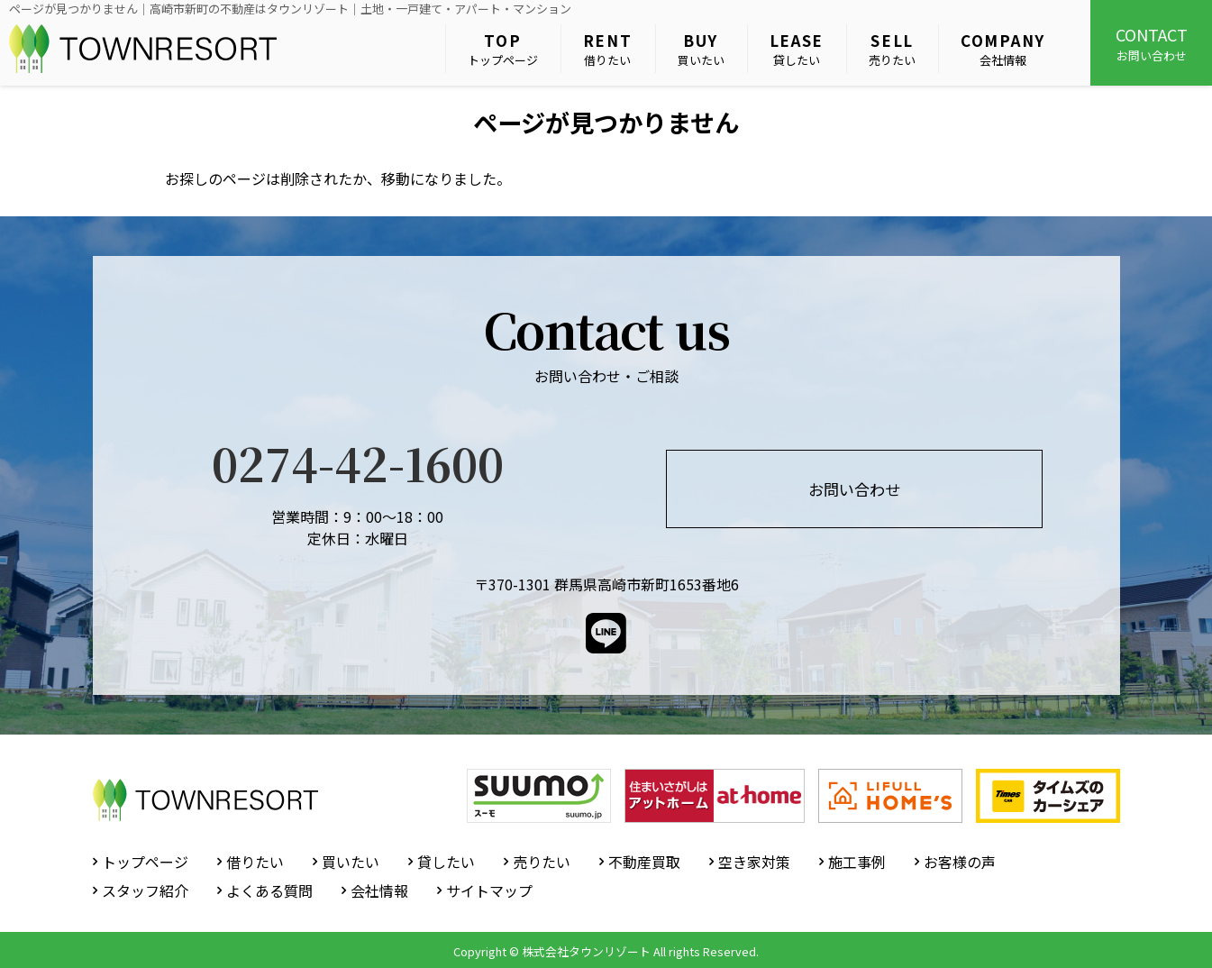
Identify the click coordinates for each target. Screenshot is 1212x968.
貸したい (797, 49)
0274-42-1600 (358, 462)
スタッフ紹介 (145, 890)
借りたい (608, 49)
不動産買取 (644, 861)
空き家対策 (754, 861)
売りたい (892, 49)
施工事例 (857, 861)
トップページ (503, 49)
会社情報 (1003, 49)
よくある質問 (269, 890)
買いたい (701, 49)
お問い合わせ (1151, 43)
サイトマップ (489, 890)
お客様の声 (960, 861)
